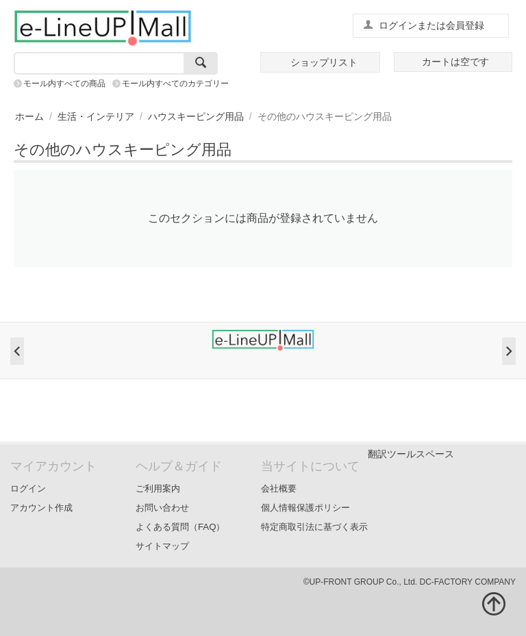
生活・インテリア (96, 116)
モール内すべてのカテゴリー (175, 83)
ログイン (28, 488)
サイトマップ (162, 546)
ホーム (29, 116)
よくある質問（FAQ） (180, 527)
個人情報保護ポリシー (305, 508)
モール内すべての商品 (64, 83)
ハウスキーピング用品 (196, 116)
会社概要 (279, 488)
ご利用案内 (158, 488)
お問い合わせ (162, 508)
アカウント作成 (41, 508)
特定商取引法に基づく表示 (314, 527)
